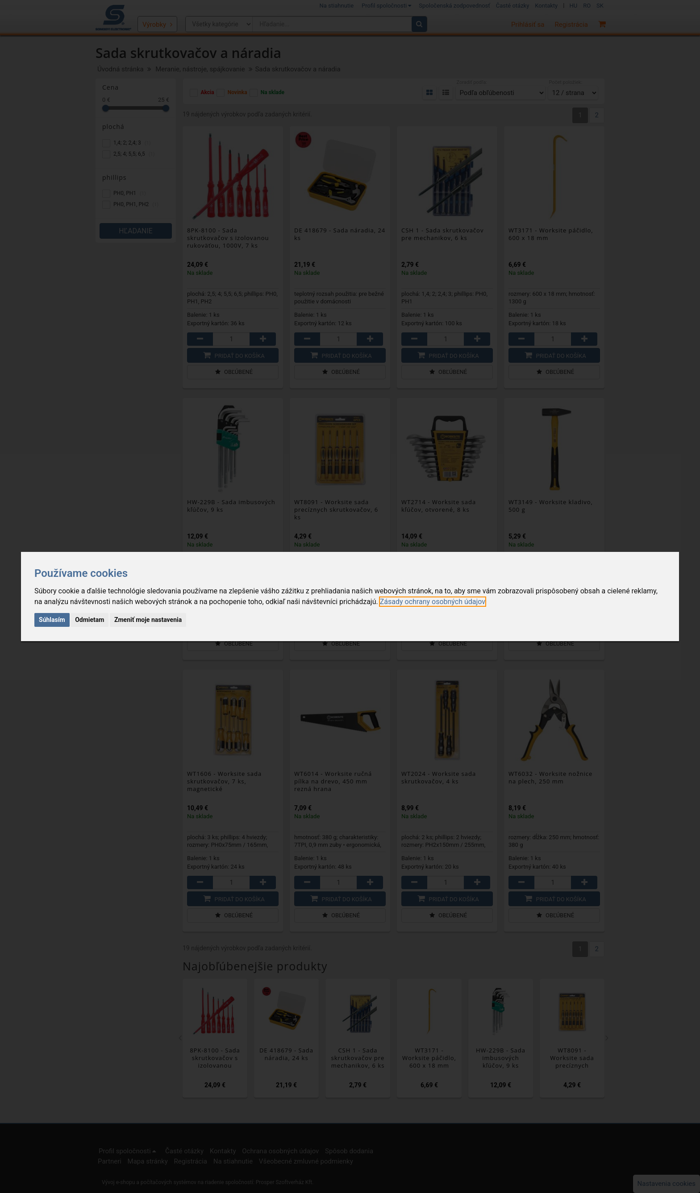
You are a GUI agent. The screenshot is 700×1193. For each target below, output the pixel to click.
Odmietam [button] (89, 619)
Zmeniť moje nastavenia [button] (148, 619)
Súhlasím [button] (52, 619)
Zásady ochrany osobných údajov (432, 601)
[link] (432, 601)
